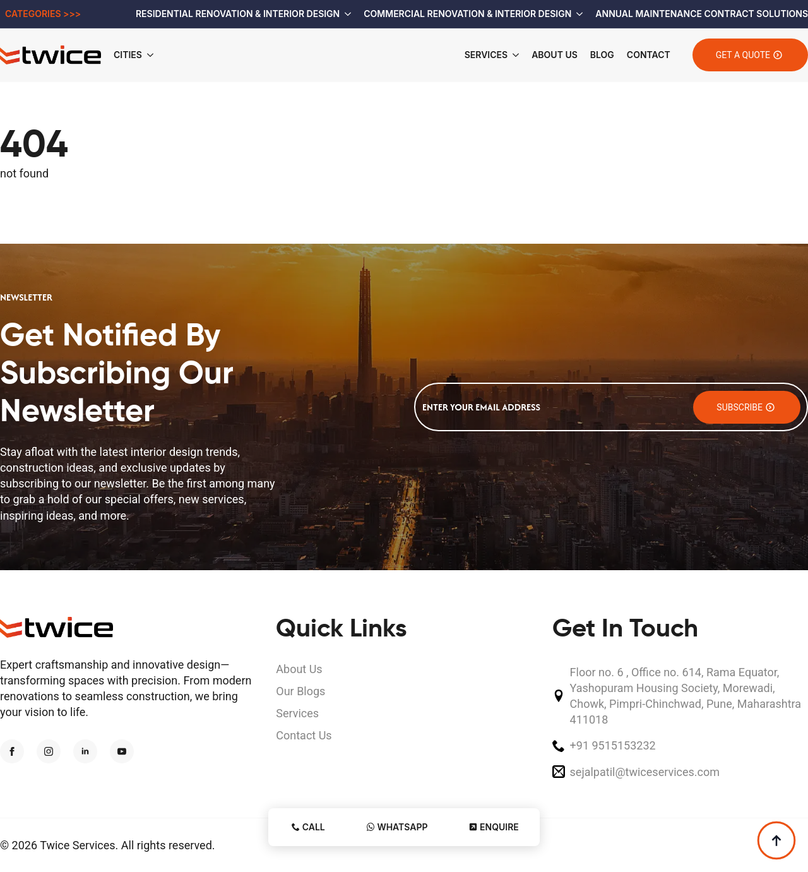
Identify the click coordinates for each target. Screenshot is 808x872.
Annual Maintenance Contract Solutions (701, 13)
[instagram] (49, 751)
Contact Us (303, 735)
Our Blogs (300, 691)
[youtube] (122, 751)
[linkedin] (85, 751)
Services (486, 54)
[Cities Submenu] (154, 55)
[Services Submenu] (513, 54)
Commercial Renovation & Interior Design (467, 13)
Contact (648, 54)
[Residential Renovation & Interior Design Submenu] (345, 14)
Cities (128, 54)
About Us (555, 54)
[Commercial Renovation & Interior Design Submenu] (577, 14)
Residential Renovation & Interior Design (238, 13)
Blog (602, 54)
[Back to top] (776, 840)
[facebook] (12, 751)
